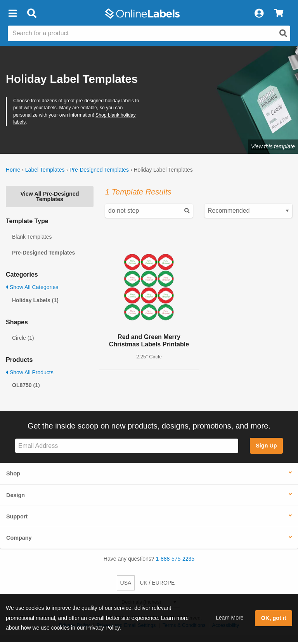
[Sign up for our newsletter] (126, 446)
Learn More (230, 617)
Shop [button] (13, 473)
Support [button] (17, 516)
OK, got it (273, 618)
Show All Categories (32, 287)
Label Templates (45, 170)
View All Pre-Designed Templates (49, 196)
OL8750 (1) (26, 385)
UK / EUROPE (157, 583)
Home (13, 170)
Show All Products (30, 372)
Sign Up (266, 445)
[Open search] (283, 33)
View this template (273, 146)
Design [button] (15, 495)
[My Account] (259, 13)
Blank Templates (32, 237)
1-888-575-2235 (175, 559)
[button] (12, 13)
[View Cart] (279, 13)
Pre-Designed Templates (99, 170)
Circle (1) (23, 338)
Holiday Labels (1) (35, 300)
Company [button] (19, 538)
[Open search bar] (32, 13)
